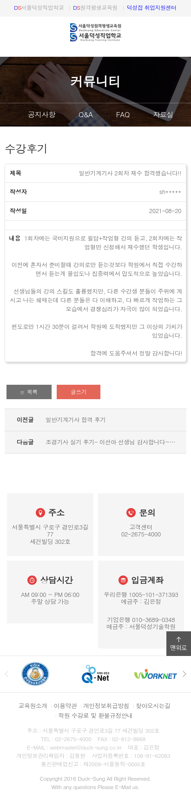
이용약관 (65, 705)
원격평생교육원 (95, 7)
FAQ (123, 114)
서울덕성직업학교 (39, 7)
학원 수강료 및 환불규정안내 (95, 715)
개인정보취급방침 (106, 705)
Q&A (86, 114)
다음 (184, 115)
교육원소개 (33, 705)
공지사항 (41, 114)
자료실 (163, 114)
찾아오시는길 (153, 705)
